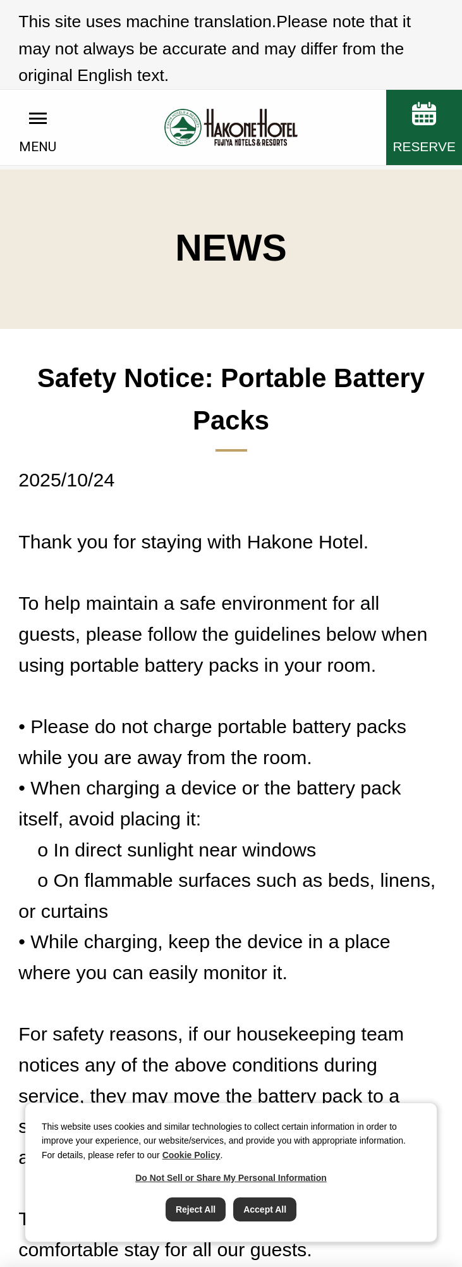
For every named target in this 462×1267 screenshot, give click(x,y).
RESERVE (423, 98)
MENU (37, 99)
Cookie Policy (191, 1155)
